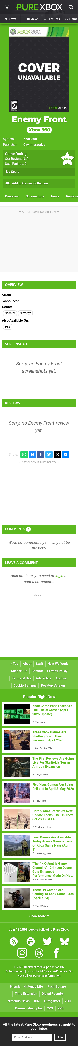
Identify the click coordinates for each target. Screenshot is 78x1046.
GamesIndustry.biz (28, 1008)
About (27, 664)
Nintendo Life (33, 986)
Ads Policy (43, 678)
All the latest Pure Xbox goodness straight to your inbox (39, 1026)
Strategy (25, 313)
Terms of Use (21, 678)
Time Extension (26, 994)
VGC (68, 1001)
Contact (37, 671)
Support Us (19, 671)
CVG (50, 1008)
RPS (61, 1008)
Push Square (56, 986)
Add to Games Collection (26, 183)
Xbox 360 (30, 139)
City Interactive (34, 145)
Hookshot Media (34, 967)
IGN (37, 1001)
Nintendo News (18, 1001)
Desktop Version (53, 685)
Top (14, 664)
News (55, 196)
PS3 (7, 326)
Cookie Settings (25, 685)
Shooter (10, 313)
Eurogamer (52, 1001)
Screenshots (35, 196)
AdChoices (60, 971)
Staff (39, 664)
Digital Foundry (53, 994)
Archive (61, 678)
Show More (39, 916)
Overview (12, 196)
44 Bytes (45, 971)
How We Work (58, 664)
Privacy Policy (57, 671)
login (59, 575)
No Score (12, 172)
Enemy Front (39, 123)
